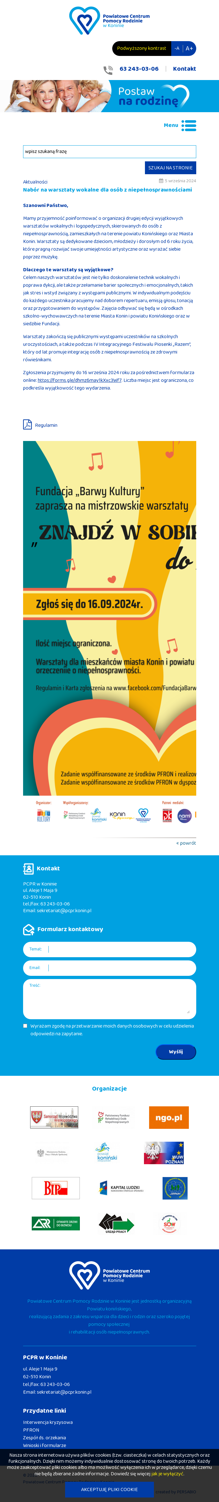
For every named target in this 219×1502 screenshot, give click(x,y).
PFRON (31, 1430)
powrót (188, 843)
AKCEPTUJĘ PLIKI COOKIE (109, 1490)
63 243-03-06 (139, 69)
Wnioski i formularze (44, 1446)
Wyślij (176, 1052)
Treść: (34, 985)
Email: (34, 968)
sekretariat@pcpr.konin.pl (64, 911)
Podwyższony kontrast (141, 48)
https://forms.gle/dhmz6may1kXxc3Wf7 (80, 380)
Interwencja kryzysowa (48, 1422)
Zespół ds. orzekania (44, 1438)
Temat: (35, 949)
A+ (189, 48)
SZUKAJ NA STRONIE (170, 168)
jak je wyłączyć (167, 1474)
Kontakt (184, 69)
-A (176, 48)
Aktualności (35, 182)
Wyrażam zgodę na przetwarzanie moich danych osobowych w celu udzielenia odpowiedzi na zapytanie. (112, 1030)
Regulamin (46, 425)
